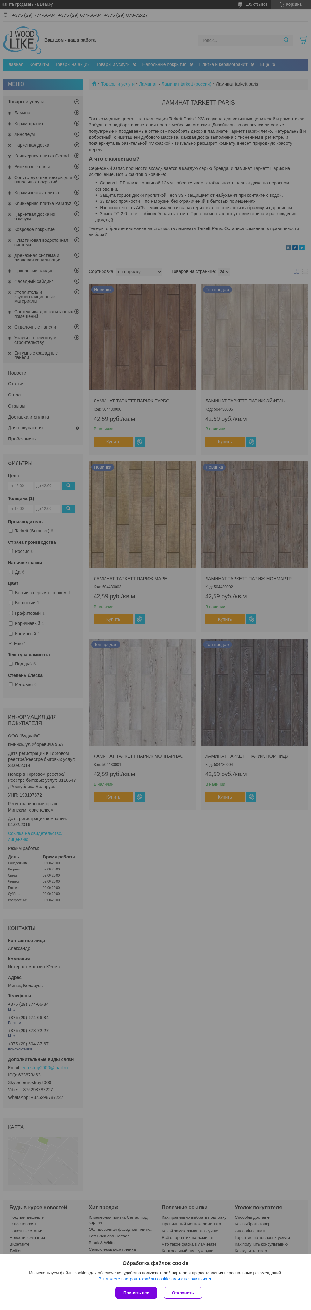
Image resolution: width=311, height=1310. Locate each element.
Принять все (136, 1292)
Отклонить (183, 1292)
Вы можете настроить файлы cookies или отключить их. (153, 1278)
